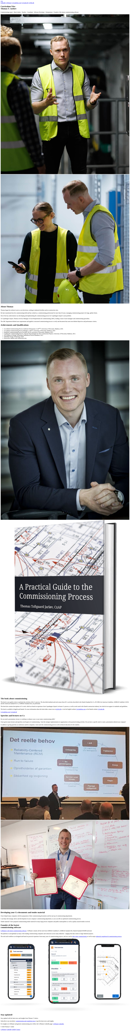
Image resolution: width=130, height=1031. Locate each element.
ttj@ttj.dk (58, 709)
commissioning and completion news (25, 1021)
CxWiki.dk (31, 3)
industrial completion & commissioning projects (109, 936)
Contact (18, 1029)
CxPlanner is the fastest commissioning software (14, 931)
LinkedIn (3, 3)
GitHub (14, 1029)
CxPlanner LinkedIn (58, 1024)
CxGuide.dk (25, 3)
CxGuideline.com (16, 3)
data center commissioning (79, 936)
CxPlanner (9, 3)
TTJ (2, 1)
